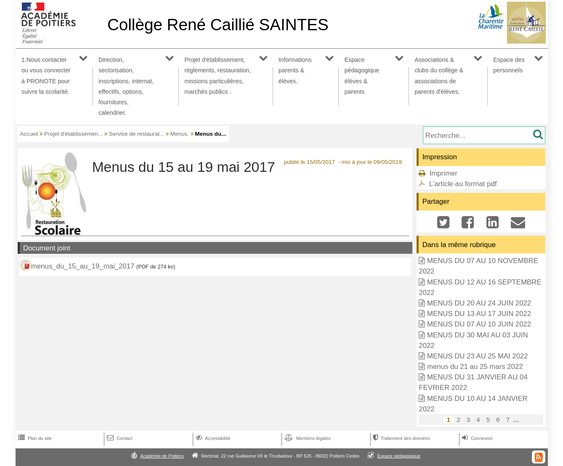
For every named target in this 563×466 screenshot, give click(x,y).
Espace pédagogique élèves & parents (362, 75)
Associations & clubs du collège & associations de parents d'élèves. (438, 75)
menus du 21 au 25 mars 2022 (475, 367)
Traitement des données (401, 438)
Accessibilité (212, 438)
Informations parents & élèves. (295, 70)
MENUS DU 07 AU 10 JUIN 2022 (479, 324)
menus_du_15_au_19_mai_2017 (82, 266)
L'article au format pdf (463, 184)
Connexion (476, 438)
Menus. (179, 134)
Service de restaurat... (136, 134)
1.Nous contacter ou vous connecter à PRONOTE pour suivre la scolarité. (46, 75)
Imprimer (443, 173)
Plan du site (34, 438)
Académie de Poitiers (161, 455)
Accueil (29, 134)
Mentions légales (307, 438)
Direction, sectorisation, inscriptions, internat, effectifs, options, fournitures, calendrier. (126, 86)
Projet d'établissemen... (73, 134)
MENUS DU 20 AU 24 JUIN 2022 (479, 303)
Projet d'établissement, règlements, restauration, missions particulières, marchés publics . (217, 75)
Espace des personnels (509, 65)
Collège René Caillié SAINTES (218, 25)
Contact (119, 438)
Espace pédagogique (399, 455)
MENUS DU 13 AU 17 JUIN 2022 (479, 314)
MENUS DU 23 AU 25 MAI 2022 (477, 356)
